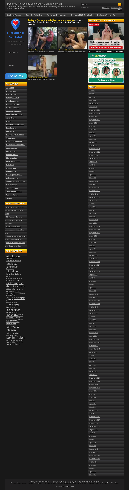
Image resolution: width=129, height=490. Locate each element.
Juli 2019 (92, 278)
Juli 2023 (92, 126)
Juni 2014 (92, 465)
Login (87, 7)
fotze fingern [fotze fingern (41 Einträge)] (10, 294)
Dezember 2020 (94, 226)
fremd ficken (34, 51)
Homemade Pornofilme (15, 145)
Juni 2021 (92, 207)
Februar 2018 (93, 333)
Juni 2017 (92, 359)
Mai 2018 (92, 323)
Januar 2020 (93, 258)
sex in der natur (50, 79)
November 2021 (94, 191)
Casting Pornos (12, 108)
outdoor (77, 51)
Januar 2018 (93, 336)
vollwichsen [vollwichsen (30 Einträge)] (19, 342)
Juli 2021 (92, 204)
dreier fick (64, 51)
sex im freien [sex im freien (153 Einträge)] (15, 337)
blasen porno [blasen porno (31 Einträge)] (10, 269)
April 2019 (92, 288)
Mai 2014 (92, 468)
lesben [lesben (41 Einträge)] (8, 312)
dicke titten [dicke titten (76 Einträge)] (12, 286)
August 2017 (93, 352)
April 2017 (92, 365)
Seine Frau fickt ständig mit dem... (68, 50)
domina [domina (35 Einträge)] (8, 289)
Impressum (58, 486)
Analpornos (11, 91)
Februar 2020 (93, 255)
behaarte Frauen (12, 98)
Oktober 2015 (93, 423)
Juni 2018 (92, 320)
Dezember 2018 (94, 300)
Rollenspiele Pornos (14, 175)
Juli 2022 (92, 165)
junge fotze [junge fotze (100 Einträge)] (13, 304)
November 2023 (94, 113)
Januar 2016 (93, 413)
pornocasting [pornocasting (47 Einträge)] (11, 320)
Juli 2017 (92, 355)
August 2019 (93, 275)
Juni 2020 (92, 242)
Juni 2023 (92, 129)
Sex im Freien (11, 185)
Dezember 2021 (94, 187)
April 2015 (92, 442)
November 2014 (94, 459)
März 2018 (92, 329)
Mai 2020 (92, 246)
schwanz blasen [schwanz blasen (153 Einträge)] (12, 328)
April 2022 (92, 175)
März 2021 (92, 216)
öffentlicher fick (43, 51)
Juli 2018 (92, 317)
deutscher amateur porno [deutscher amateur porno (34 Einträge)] (14, 278)
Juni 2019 (92, 281)
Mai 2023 (92, 133)
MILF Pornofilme (13, 161)
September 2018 (94, 310)
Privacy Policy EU (68, 486)
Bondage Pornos (13, 104)
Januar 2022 (93, 184)
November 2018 (94, 304)
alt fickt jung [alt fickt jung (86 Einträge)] (13, 256)
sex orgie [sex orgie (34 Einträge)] (9, 340)
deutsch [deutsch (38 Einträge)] (9, 276)
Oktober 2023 (93, 116)
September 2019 (94, 271)
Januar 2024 (93, 107)
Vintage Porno (12, 195)
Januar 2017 (93, 375)
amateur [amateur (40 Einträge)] (9, 258)
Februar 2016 (93, 410)
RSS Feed (105, 8)
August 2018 (93, 313)
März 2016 (92, 407)
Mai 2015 (92, 439)
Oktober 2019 (93, 268)
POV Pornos (11, 171)
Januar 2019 (93, 297)
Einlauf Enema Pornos (15, 125)
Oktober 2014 (93, 462)
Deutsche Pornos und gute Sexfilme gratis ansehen (34, 3)
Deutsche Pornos (14, 15)
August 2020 (93, 236)
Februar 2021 (93, 220)
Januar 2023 (93, 145)
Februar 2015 (93, 449)
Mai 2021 (92, 210)
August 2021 (93, 200)
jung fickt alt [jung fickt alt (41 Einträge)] (10, 307)
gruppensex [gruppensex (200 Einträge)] (15, 298)
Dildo (8, 121)
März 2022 (92, 178)
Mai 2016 (92, 401)
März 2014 (92, 475)
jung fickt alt (34, 79)
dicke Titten (11, 118)
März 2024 (92, 100)
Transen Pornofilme (14, 192)
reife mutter (42, 79)
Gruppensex (11, 138)
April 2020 (92, 249)
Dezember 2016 (94, 378)
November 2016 (94, 381)
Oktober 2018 (93, 307)
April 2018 (92, 326)
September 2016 (94, 388)
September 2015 (94, 426)
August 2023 (93, 123)
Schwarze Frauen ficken (16, 181)
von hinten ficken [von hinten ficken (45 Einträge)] (13, 344)
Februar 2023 (93, 142)
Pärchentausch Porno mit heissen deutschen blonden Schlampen (14, 220)
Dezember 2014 (94, 455)
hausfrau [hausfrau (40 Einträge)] (9, 301)
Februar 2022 (93, 181)
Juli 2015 (92, 433)
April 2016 (92, 404)
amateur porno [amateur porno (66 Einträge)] (13, 260)
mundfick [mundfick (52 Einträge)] (10, 318)
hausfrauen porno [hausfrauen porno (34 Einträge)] (11, 302)
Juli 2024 (92, 91)
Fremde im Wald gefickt (35, 50)
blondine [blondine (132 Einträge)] (12, 271)
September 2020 (94, 233)
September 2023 (94, 120)
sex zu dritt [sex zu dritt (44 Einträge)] (10, 342)
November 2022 (94, 152)
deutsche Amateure (14, 111)
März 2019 (92, 291)
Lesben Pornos (12, 155)
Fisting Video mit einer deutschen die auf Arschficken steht (14, 230)
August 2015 (93, 430)
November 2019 (94, 265)
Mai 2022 (92, 171)
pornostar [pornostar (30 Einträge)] (20, 319)
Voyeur (9, 198)
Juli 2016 (92, 394)
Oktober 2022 (93, 155)
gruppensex (71, 51)
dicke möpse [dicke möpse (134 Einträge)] (15, 283)
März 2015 (92, 446)
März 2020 (92, 252)
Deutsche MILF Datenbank (81, 15)
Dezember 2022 (94, 149)
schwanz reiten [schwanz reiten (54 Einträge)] (13, 333)
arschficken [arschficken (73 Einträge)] (12, 266)
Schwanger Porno (13, 178)
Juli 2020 (92, 239)
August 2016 (93, 391)
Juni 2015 (92, 436)
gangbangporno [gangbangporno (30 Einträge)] (10, 295)
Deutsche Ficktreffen (34, 15)
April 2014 (92, 472)
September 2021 (94, 197)
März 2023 (92, 139)
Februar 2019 (93, 294)
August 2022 (93, 162)
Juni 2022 (92, 168)
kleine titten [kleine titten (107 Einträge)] (13, 309)
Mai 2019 (92, 284)
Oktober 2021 (93, 194)
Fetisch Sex (11, 131)
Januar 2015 (93, 452)
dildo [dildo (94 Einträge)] (22, 286)
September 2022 (94, 158)
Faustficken (11, 128)
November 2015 (94, 420)
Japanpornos (11, 148)
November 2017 (94, 342)
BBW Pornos (11, 94)
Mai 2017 (92, 362)
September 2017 (94, 349)
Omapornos (11, 168)
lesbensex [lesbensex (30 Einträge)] (15, 312)
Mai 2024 (92, 94)
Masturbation (11, 158)
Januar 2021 (93, 223)
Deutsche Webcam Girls (106, 15)
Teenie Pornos (12, 188)
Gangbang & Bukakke (15, 135)
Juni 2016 (92, 397)
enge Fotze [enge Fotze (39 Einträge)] (10, 291)
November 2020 (94, 229)
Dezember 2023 (94, 110)
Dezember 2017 (94, 339)
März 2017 (92, 368)
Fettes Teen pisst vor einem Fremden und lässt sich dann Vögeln (14, 210)
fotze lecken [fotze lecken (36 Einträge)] (21, 293)
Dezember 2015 (94, 417)
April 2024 (92, 97)
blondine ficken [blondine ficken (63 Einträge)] (13, 274)
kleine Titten (11, 151)
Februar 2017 (93, 371)
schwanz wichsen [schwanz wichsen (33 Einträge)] (11, 335)
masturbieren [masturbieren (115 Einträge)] (14, 315)
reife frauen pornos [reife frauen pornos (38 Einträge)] (13, 322)
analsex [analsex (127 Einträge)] (11, 263)
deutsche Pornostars (14, 115)
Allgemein (10, 88)
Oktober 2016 (93, 384)
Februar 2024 (93, 104)
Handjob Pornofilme (14, 141)
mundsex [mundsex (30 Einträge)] (17, 317)
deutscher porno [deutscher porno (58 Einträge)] (13, 280)
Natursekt (10, 165)
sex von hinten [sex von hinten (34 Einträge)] (17, 340)
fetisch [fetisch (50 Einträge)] (18, 292)
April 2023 (92, 136)
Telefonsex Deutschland (56, 15)
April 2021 (92, 213)
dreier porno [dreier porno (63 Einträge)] (18, 289)
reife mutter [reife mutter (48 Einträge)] (11, 324)
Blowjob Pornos (12, 101)
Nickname (13, 52)
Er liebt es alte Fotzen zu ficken (38, 78)
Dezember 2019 (94, 262)
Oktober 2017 (93, 346)
